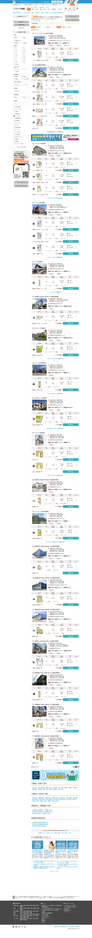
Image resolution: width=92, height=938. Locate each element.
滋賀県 (30, 914)
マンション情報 (45, 914)
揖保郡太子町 (48, 798)
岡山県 (24, 915)
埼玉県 (28, 908)
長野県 (27, 911)
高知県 (27, 916)
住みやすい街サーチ (45, 916)
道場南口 (70, 787)
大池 (39, 787)
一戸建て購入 (44, 909)
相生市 (57, 801)
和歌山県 (37, 914)
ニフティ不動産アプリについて (70, 906)
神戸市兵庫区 (35, 799)
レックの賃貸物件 (39, 261)
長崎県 (27, 918)
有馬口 (51, 787)
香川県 (21, 916)
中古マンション (50, 832)
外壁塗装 (43, 920)
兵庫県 (24, 914)
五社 (59, 787)
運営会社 (56, 926)
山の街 (59, 789)
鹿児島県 (21, 919)
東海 (14, 912)
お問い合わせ (66, 908)
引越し (43, 922)
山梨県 (24, 911)
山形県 (37, 905)
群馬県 (21, 909)
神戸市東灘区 (69, 798)
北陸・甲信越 (16, 911)
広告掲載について (67, 909)
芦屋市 (49, 801)
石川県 (34, 911)
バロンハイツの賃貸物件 (40, 328)
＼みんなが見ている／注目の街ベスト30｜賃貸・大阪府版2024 (72, 851)
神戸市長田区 (42, 799)
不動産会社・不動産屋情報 (47, 913)
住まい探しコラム (45, 917)
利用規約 (72, 926)
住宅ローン (44, 919)
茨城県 (34, 908)
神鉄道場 (75, 787)
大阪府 (21, 914)
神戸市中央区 (63, 799)
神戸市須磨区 (49, 799)
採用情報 (77, 926)
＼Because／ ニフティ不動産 (69, 905)
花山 (36, 787)
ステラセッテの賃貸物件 (40, 143)
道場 (47, 789)
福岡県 (21, 918)
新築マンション (42, 832)
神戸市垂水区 (56, 799)
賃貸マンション (47, 905)
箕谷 (62, 789)
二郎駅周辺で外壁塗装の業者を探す (40, 822)
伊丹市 (53, 801)
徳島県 (37, 915)
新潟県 (21, 911)
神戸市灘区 (75, 798)
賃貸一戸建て (59, 905)
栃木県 (38, 908)
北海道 (21, 905)
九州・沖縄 (16, 918)
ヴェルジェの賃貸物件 (40, 202)
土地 (70, 832)
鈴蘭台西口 (34, 789)
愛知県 (21, 912)
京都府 (27, 914)
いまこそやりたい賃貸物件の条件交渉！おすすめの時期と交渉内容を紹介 (49, 851)
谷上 (33, 787)
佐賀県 (24, 918)
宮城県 (30, 905)
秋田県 (34, 905)
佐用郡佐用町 (62, 798)
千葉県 (31, 908)
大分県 (34, 918)
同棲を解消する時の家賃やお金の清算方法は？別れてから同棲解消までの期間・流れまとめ (44, 867)
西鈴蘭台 (40, 789)
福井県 (37, 911)
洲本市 (45, 801)
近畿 (14, 914)
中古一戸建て (65, 832)
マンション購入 (45, 908)
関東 (14, 908)
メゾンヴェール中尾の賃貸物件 (42, 511)
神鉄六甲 (43, 787)
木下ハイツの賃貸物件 (40, 432)
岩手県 (27, 905)
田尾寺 (65, 787)
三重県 (30, 912)
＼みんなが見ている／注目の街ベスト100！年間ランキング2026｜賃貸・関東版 (37, 851)
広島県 (21, 915)
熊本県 (30, 918)
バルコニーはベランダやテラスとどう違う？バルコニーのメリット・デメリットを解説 (67, 861)
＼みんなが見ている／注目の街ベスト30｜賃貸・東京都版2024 (60, 851)
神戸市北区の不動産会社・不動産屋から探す (42, 811)
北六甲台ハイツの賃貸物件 (41, 398)
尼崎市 (33, 801)
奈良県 (34, 914)
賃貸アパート (53, 905)
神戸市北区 (34, 798)
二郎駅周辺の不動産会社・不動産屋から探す (42, 810)
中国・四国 (16, 915)
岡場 (62, 787)
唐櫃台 (47, 787)
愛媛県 (24, 916)
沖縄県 (25, 919)
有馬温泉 (56, 787)
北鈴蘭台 (55, 789)
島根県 (30, 915)
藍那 (44, 789)
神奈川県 (25, 908)
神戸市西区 (69, 799)
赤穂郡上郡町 (55, 798)
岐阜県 (24, 912)
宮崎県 (37, 918)
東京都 (21, 908)
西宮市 (41, 801)
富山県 (30, 911)
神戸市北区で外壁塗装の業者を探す (40, 824)
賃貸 (42, 905)
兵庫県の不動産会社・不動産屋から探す (41, 813)
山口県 (34, 915)
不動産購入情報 (45, 906)
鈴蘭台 (50, 789)
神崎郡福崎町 (41, 798)
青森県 (24, 905)
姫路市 (74, 799)
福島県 (21, 906)
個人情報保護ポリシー (64, 926)
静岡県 (27, 912)
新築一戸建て (58, 832)
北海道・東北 (16, 905)
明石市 (37, 801)
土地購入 (43, 911)
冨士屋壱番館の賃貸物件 (40, 65)
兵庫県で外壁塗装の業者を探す (39, 826)
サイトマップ (66, 911)
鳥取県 (27, 915)
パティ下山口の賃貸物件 (40, 363)
